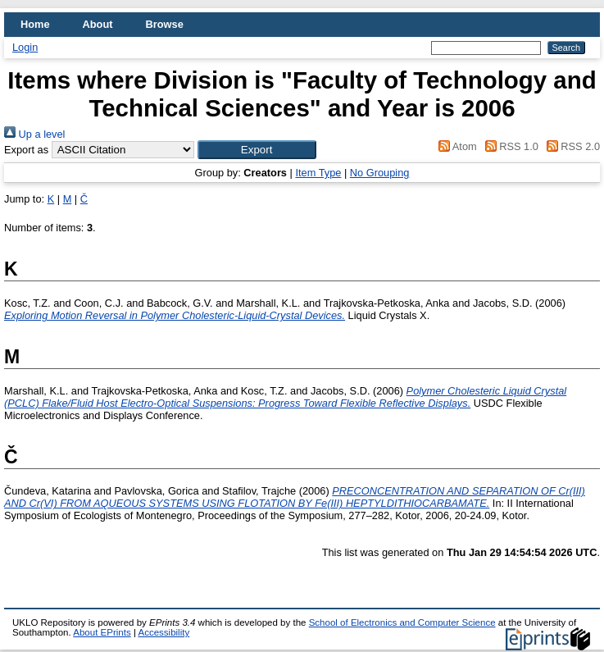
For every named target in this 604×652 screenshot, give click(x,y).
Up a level (34, 134)
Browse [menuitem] (165, 24)
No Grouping (380, 172)
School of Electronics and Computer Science (402, 622)
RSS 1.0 (508, 146)
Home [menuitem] (35, 24)
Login (25, 47)
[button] (257, 149)
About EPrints (101, 632)
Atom (455, 146)
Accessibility (163, 632)
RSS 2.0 (570, 146)
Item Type (318, 172)
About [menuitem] (98, 24)
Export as (26, 150)
